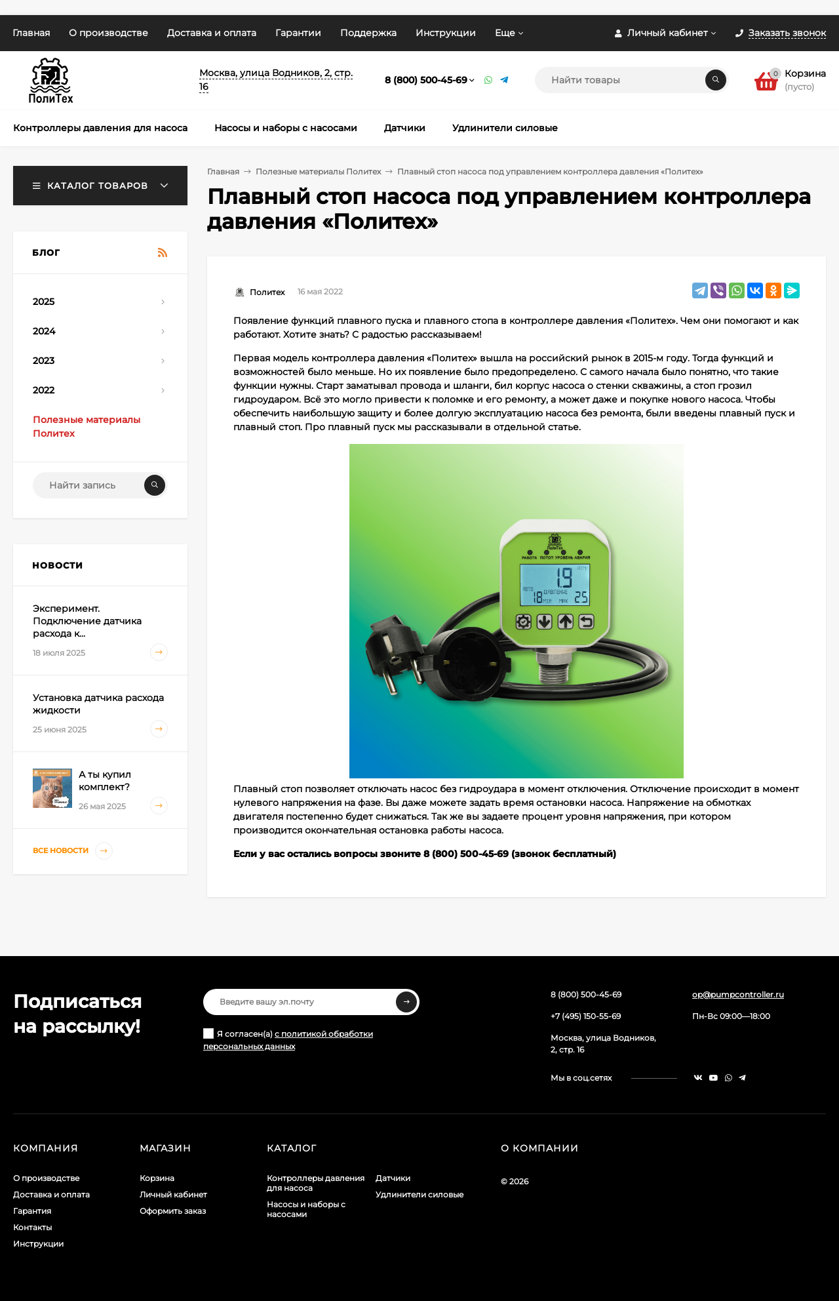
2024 (44, 331)
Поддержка (368, 33)
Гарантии (298, 33)
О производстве (108, 33)
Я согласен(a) (288, 1039)
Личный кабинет (173, 1194)
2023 (43, 361)
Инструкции (446, 33)
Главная (31, 33)
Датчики (393, 1178)
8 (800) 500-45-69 (426, 80)
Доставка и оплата (211, 33)
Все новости (73, 851)
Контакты (32, 1227)
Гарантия (32, 1211)
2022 (43, 390)
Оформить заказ (173, 1211)
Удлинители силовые (419, 1194)
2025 (43, 302)
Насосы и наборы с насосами (306, 1209)
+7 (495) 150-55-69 (586, 1016)
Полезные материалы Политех (318, 171)
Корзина (157, 1178)
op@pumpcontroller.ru (738, 994)
